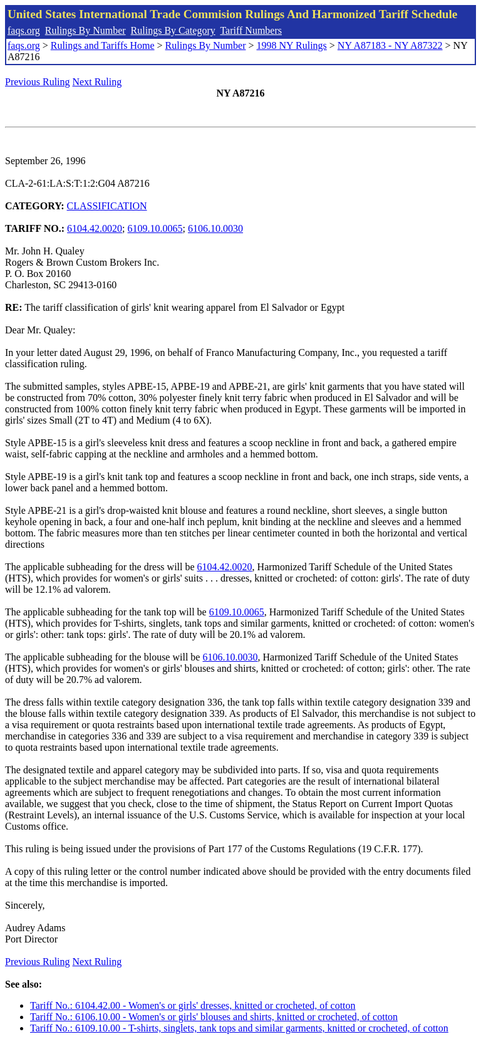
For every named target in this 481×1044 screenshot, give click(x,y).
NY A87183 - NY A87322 (390, 45)
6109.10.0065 (155, 228)
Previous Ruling (37, 81)
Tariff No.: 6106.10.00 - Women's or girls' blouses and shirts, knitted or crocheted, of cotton (214, 1016)
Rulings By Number (85, 30)
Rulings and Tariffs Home (103, 45)
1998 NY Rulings (292, 45)
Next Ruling (97, 81)
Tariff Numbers (251, 30)
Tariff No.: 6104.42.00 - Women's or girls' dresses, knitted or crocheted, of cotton (193, 1005)
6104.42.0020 (94, 228)
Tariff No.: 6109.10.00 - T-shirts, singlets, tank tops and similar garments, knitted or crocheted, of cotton (239, 1028)
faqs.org (24, 30)
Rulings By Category (173, 30)
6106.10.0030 (215, 228)
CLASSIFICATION (107, 206)
